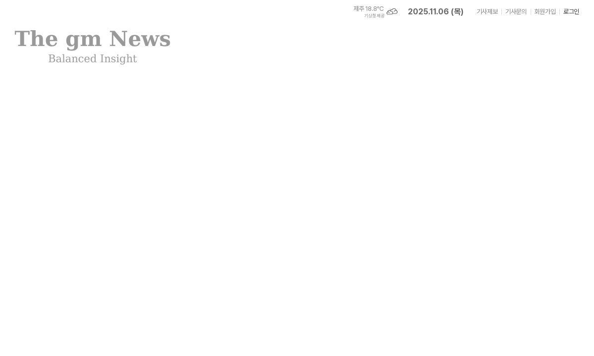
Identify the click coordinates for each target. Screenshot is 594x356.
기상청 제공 (374, 15)
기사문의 (515, 11)
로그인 (571, 11)
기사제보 (487, 11)
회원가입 (545, 11)
